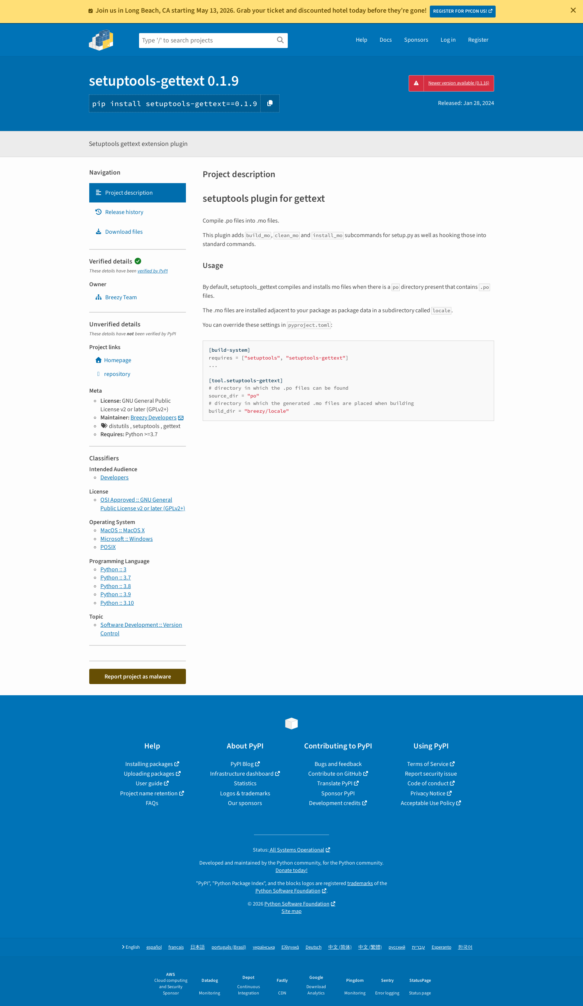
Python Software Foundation (288, 891)
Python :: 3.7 (115, 578)
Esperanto (441, 947)
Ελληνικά (290, 947)
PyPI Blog (242, 764)
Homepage (113, 360)
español (154, 947)
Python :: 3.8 (115, 586)
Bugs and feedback (338, 764)
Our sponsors (245, 803)
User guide (149, 783)
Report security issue (431, 774)
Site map (291, 911)
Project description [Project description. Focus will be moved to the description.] (124, 193)
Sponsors (416, 40)
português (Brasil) (229, 947)
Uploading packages (149, 774)
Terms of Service (427, 764)
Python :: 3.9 (115, 594)
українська (264, 947)
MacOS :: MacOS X (122, 530)
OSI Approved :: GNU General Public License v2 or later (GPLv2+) (142, 504)
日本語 (197, 947)
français (176, 947)
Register (478, 40)
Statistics (245, 783)
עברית (418, 947)
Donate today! (291, 870)
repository (112, 374)
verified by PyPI (153, 271)
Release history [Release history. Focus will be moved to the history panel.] (119, 212)
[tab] (137, 192)
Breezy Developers (154, 417)
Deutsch (314, 947)
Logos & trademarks (245, 793)
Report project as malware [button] (137, 677)
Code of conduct (428, 783)
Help (361, 40)
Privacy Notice (427, 793)
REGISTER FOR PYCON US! (460, 11)
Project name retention (149, 793)
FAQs (152, 803)
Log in (448, 40)
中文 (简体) (340, 947)
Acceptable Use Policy (428, 803)
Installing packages (149, 764)
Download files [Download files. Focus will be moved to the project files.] (119, 232)
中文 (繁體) (370, 947)
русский (397, 947)
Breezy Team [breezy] (116, 297)
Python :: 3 (113, 569)
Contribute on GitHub (335, 774)
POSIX (108, 547)
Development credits (335, 803)
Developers (114, 477)
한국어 (465, 947)
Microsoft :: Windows (126, 539)
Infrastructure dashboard (242, 774)
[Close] (573, 10)
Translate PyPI (334, 783)
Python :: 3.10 (117, 603)
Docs (386, 40)
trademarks (360, 883)
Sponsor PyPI (338, 793)
